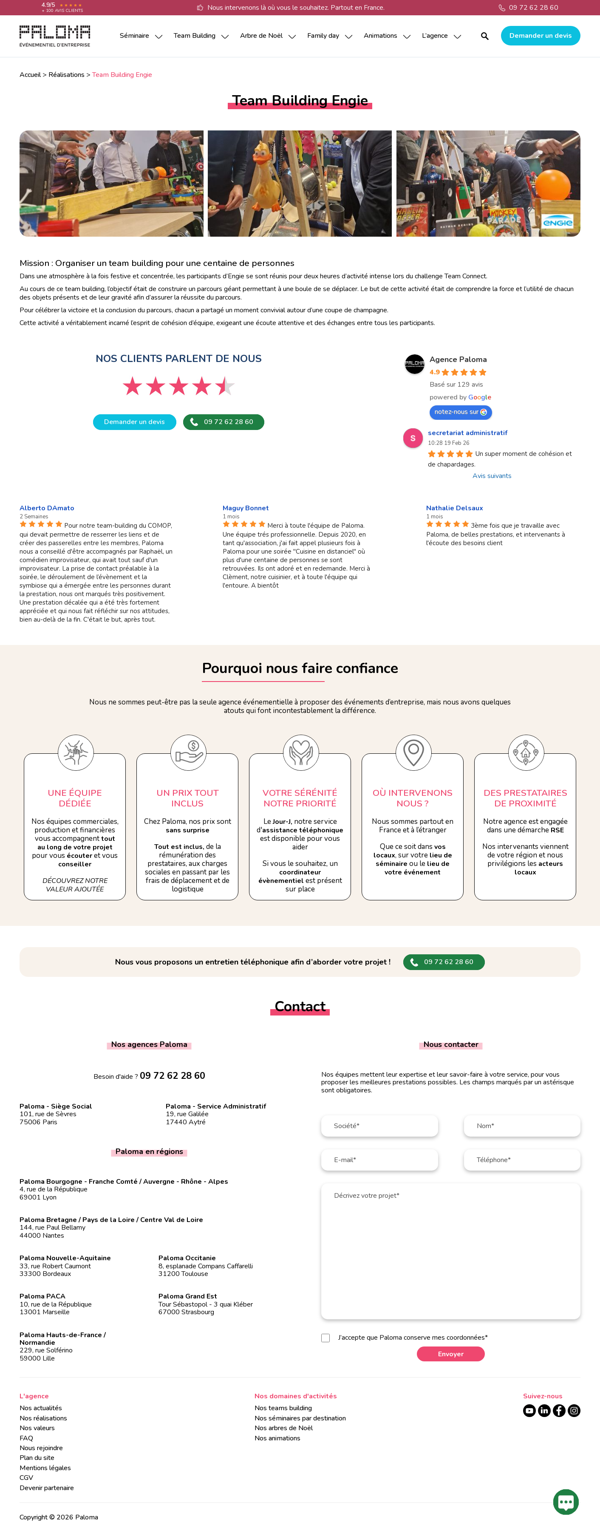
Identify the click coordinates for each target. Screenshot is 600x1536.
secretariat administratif (467, 433)
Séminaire (134, 36)
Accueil (30, 74)
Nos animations (277, 1438)
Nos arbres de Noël (284, 1428)
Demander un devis (540, 35)
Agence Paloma (458, 359)
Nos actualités (41, 1408)
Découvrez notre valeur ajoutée (75, 885)
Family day (323, 36)
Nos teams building (283, 1408)
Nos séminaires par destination (300, 1418)
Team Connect (465, 276)
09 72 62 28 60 (533, 7)
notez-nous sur (461, 411)
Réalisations (66, 74)
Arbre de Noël (261, 36)
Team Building (194, 36)
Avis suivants (492, 476)
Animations (380, 36)
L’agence (435, 36)
